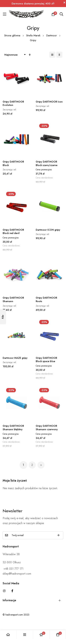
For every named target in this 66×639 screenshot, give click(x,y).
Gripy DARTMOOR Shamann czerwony (47, 427)
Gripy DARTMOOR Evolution (13, 103)
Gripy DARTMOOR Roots (46, 299)
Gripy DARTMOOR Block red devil (13, 231)
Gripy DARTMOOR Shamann (13, 299)
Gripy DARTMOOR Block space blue (46, 359)
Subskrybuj (58, 535)
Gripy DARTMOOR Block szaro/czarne (46, 163)
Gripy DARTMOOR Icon (49, 101)
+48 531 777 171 (13, 569)
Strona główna (12, 35)
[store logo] (26, 14)
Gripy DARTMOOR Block (13, 163)
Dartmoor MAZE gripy (15, 358)
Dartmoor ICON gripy (48, 230)
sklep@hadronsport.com (17, 574)
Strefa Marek (33, 35)
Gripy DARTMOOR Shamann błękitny (13, 427)
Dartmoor (52, 35)
